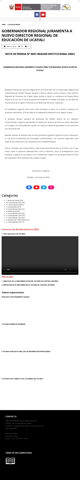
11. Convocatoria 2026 (14, 205)
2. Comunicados (11, 207)
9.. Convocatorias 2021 (14, 222)
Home (3, 25)
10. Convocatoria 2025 (14, 203)
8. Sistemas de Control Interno (16, 220)
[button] (40, 19)
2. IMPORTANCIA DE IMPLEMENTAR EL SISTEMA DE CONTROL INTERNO (28, 285)
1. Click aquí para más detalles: (14, 234)
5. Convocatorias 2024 (14, 213)
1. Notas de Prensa (12, 200)
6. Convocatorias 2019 (14, 215)
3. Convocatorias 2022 (14, 209)
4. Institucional (11, 211)
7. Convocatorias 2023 (14, 218)
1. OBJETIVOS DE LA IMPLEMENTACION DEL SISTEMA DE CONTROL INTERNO (30, 281)
